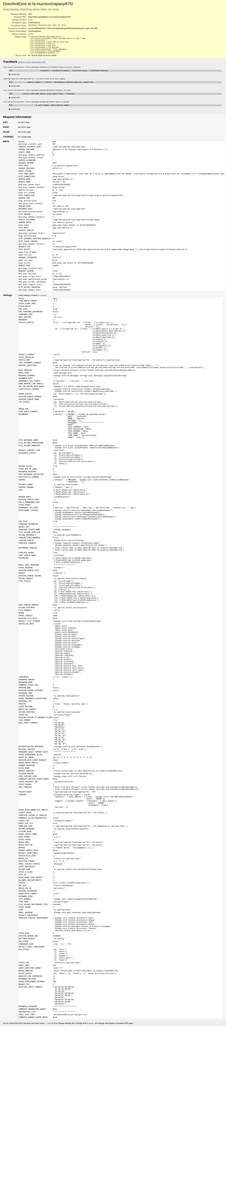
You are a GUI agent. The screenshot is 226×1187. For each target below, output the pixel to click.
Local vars (14, 78)
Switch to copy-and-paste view (32, 65)
